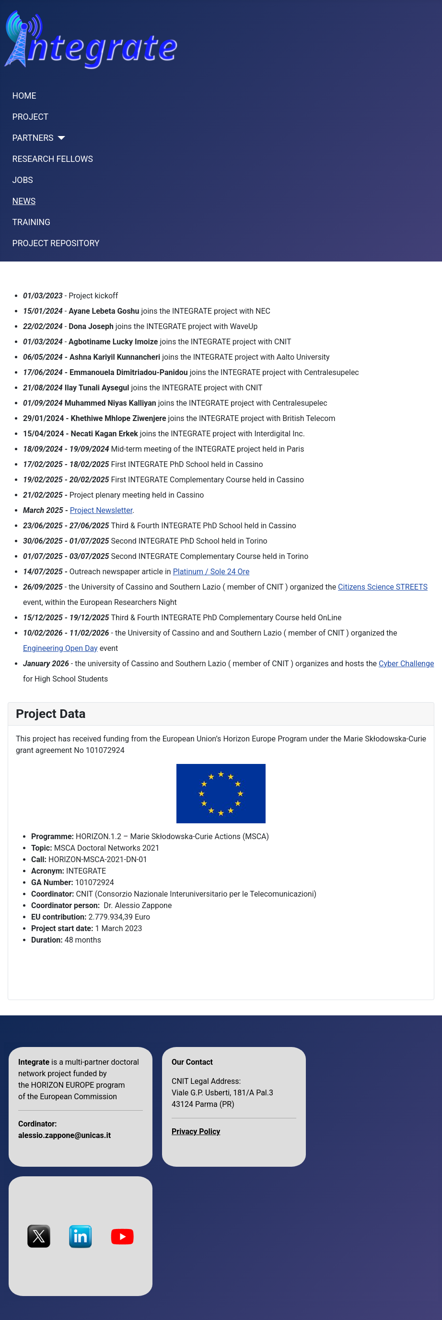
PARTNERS (33, 138)
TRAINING (31, 222)
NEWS (24, 201)
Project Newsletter (101, 510)
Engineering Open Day (60, 648)
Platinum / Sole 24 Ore (211, 571)
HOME (24, 96)
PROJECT (30, 117)
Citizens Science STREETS (383, 587)
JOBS (22, 180)
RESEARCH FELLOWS (52, 159)
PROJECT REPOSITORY (56, 243)
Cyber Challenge (406, 663)
